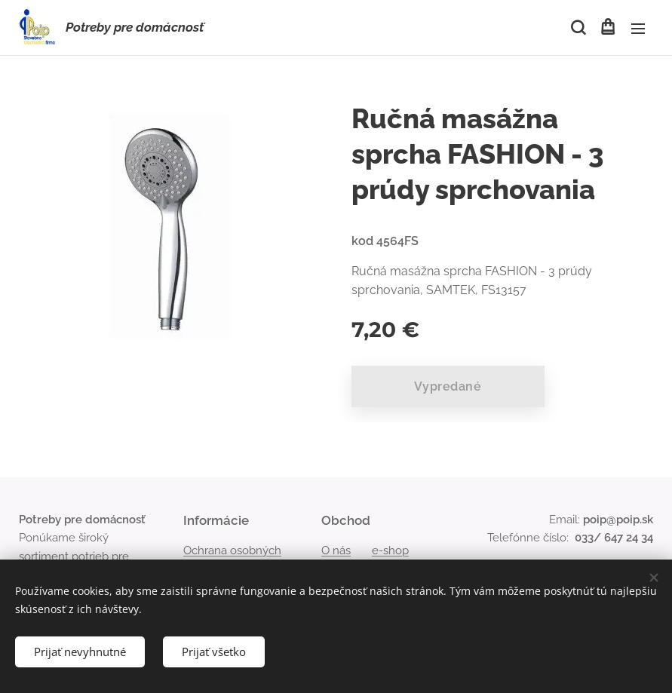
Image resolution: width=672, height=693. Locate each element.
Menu (638, 28)
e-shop (390, 550)
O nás (336, 550)
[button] (577, 28)
